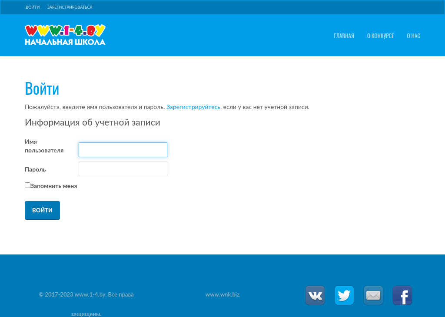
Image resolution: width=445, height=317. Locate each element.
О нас (413, 36)
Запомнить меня (53, 185)
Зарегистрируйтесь (193, 106)
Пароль (35, 169)
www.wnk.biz (222, 294)
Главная (344, 36)
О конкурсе (380, 36)
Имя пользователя (44, 146)
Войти (33, 7)
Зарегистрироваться (70, 7)
